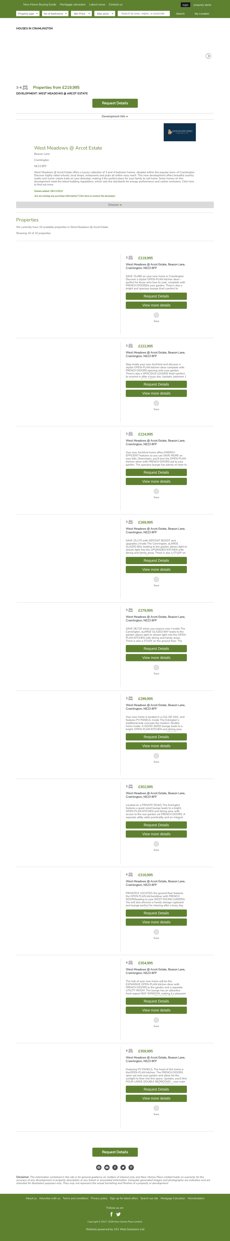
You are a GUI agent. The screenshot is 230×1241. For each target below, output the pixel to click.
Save (156, 321)
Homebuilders (196, 1198)
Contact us (155, 4)
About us (31, 1198)
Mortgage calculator (112, 4)
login (185, 5)
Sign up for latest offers (124, 1198)
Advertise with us (49, 1198)
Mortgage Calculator (173, 1198)
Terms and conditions (75, 1198)
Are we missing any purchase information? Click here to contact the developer (74, 196)
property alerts (202, 5)
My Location (202, 13)
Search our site (149, 1198)
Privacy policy (99, 1198)
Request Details (115, 103)
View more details (156, 305)
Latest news (137, 4)
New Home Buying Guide (79, 4)
